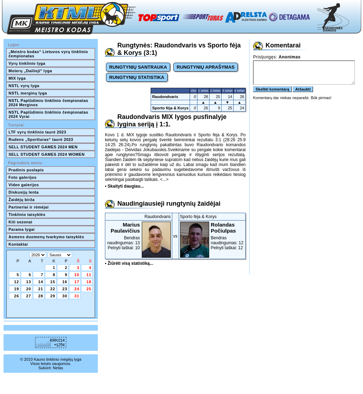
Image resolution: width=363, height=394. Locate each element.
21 (40, 289)
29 (52, 296)
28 (40, 296)
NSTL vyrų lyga (24, 86)
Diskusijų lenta (24, 192)
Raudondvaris (165, 97)
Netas (58, 368)
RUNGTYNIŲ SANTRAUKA (138, 67)
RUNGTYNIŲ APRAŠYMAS (205, 67)
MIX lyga (17, 78)
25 (88, 289)
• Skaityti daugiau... (124, 186)
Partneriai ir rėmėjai (29, 207)
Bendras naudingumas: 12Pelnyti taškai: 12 (212, 236)
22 (52, 289)
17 (76, 282)
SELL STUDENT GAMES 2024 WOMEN (47, 154)
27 (28, 296)
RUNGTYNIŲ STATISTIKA (136, 77)
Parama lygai (22, 229)
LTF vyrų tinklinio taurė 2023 (37, 132)
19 (16, 289)
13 (28, 282)
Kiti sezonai (20, 222)
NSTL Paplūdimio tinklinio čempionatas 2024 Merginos (49, 102)
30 (64, 296)
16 (64, 282)
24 (76, 289)
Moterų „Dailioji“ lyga (30, 71)
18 (88, 282)
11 (88, 275)
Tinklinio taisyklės (27, 214)
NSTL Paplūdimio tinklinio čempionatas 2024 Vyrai (49, 114)
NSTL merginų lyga (28, 93)
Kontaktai (18, 244)
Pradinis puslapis (26, 170)
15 (52, 282)
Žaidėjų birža (22, 200)
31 (76, 296)
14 (40, 282)
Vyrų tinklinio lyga (27, 63)
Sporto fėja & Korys (170, 108)
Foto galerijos (23, 177)
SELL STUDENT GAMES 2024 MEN (43, 147)
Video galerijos (24, 185)
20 (28, 289)
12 (16, 282)
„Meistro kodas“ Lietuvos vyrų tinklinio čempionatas (49, 54)
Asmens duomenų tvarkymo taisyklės (46, 237)
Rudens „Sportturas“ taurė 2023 (41, 139)
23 (64, 289)
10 (76, 275)
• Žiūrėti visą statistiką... (129, 263)
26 (16, 296)
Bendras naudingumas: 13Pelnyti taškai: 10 (138, 236)
